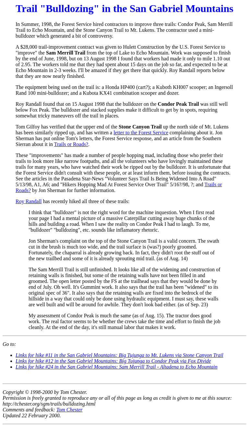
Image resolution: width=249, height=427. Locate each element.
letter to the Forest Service (140, 132)
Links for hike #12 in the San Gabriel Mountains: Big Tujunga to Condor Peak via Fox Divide (113, 361)
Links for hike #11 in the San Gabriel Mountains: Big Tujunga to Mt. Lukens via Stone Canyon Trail (119, 355)
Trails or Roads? (71, 144)
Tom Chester (69, 409)
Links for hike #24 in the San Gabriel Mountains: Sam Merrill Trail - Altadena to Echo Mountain (117, 367)
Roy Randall (29, 201)
